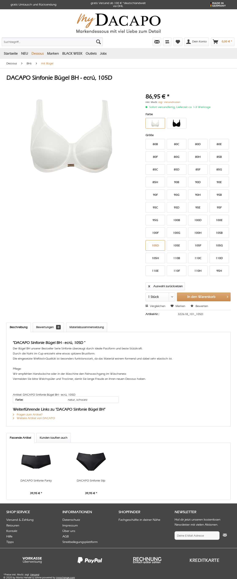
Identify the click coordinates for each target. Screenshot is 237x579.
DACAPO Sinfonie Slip (91, 480)
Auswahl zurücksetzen (165, 285)
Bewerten (199, 306)
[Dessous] (37, 53)
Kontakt (11, 531)
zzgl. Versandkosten (169, 102)
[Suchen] (98, 42)
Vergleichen (155, 306)
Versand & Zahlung (20, 520)
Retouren (12, 525)
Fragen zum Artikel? (28, 414)
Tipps (10, 542)
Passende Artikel (20, 438)
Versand (34, 574)
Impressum (70, 525)
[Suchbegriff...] (52, 42)
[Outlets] (91, 53)
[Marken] (53, 53)
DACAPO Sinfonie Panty (36, 480)
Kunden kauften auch (53, 438)
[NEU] (24, 53)
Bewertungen (48, 327)
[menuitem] (37, 41)
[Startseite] (10, 53)
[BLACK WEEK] (72, 53)
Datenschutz (71, 520)
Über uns (68, 531)
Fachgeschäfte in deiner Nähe (139, 520)
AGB (65, 536)
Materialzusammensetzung (86, 327)
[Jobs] (103, 53)
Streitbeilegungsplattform (80, 542)
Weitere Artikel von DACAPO (34, 418)
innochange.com (65, 577)
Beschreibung (18, 327)
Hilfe (9, 536)
